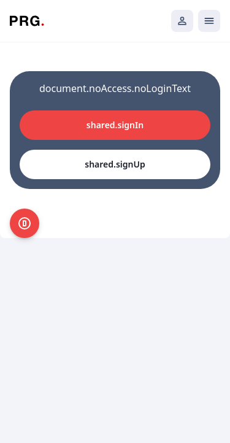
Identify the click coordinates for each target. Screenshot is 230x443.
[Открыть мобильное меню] (209, 21)
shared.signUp (115, 164)
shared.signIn (115, 125)
